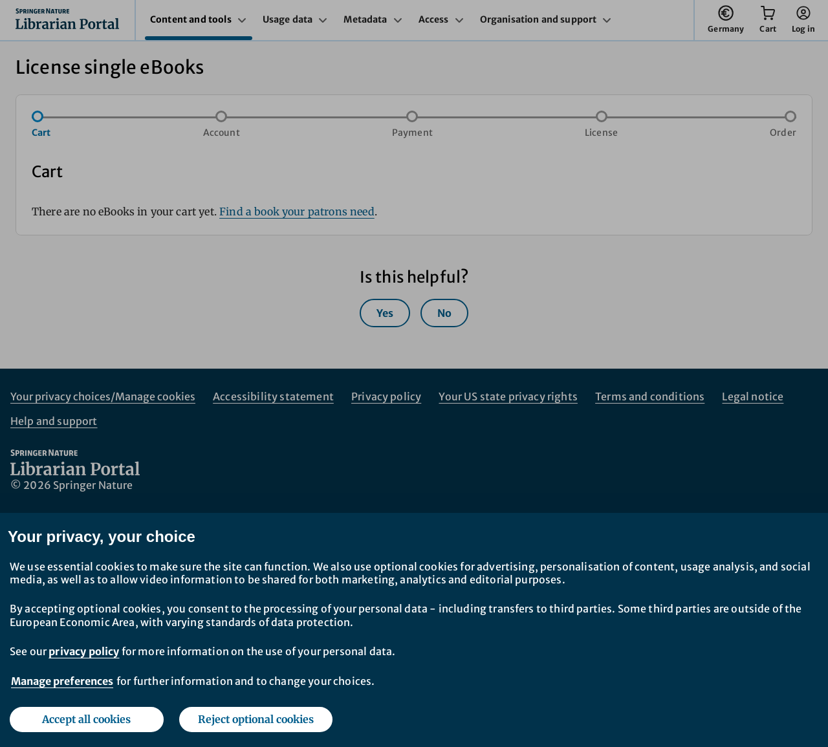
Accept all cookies (86, 719)
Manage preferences (62, 681)
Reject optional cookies (256, 719)
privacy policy (84, 651)
